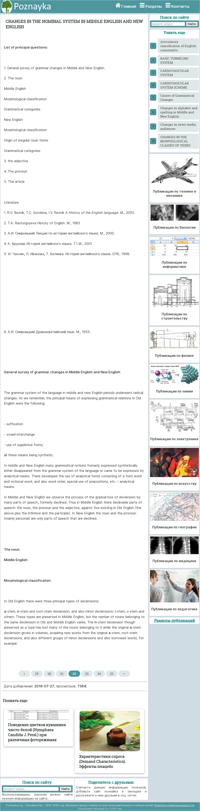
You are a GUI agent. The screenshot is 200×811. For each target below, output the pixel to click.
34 (99, 674)
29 (37, 674)
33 (86, 674)
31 (61, 674)
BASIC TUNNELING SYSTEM (174, 60)
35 (111, 674)
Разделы (153, 6)
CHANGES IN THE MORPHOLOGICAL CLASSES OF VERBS (175, 141)
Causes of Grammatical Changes (177, 97)
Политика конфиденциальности (174, 805)
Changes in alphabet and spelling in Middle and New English (179, 112)
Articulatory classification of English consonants (178, 46)
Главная (128, 6)
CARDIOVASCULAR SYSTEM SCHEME (174, 85)
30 (49, 674)
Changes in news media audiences (178, 126)
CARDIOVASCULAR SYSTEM (174, 73)
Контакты (180, 6)
